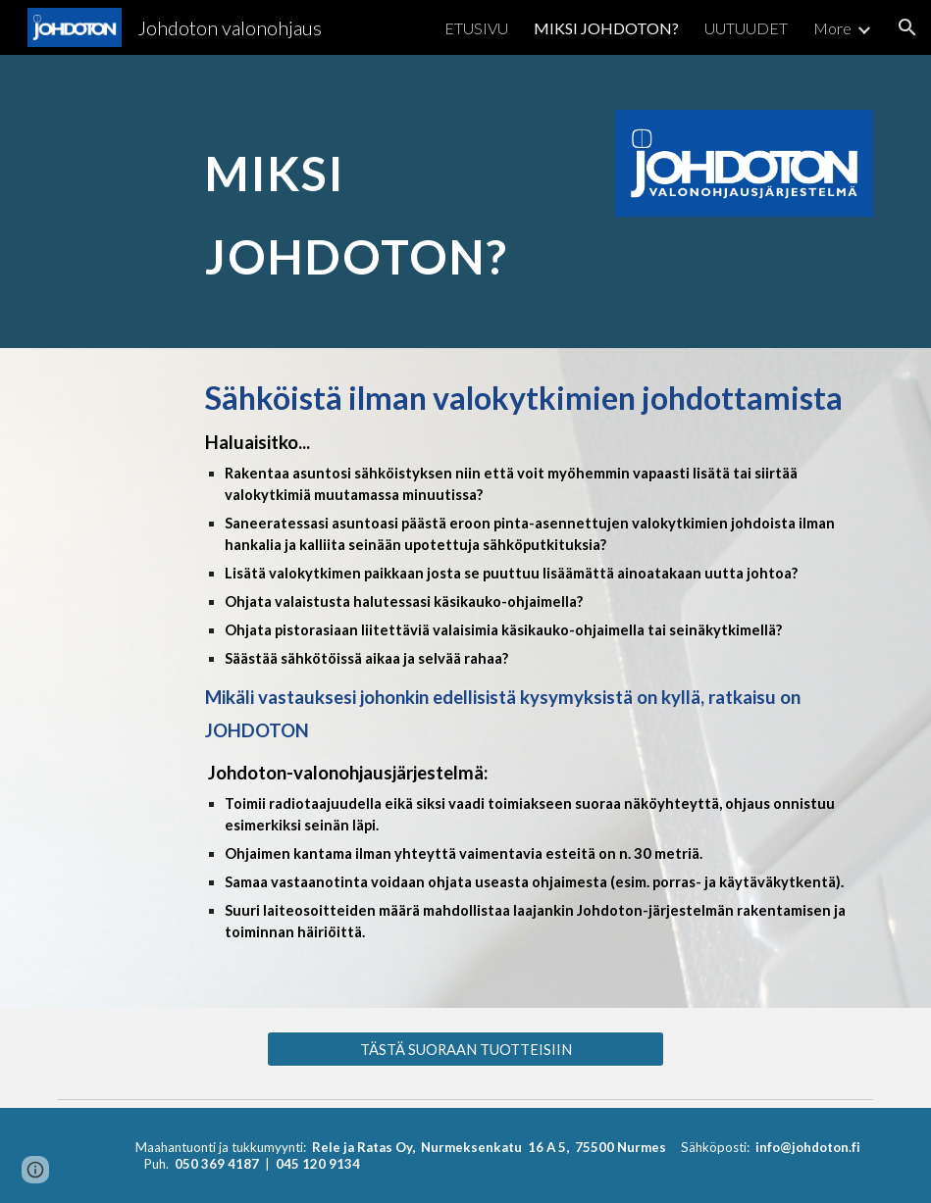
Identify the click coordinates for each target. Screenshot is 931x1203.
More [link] (832, 28)
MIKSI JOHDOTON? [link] (606, 28)
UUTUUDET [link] (746, 28)
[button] (907, 27)
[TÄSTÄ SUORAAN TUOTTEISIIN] (465, 1049)
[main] (396, 201)
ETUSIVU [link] (476, 28)
